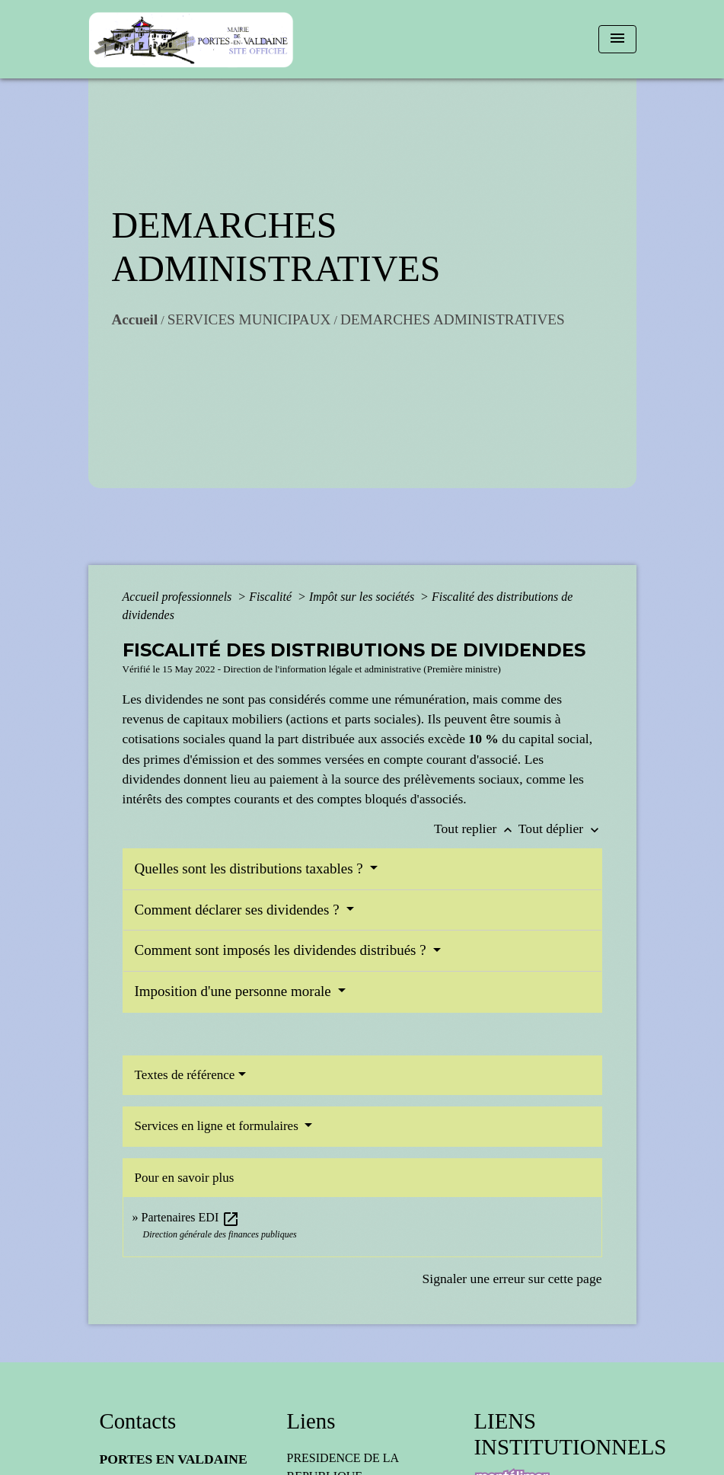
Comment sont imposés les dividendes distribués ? (282, 950)
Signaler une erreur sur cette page (512, 1278)
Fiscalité (272, 596)
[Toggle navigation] (617, 39)
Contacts (138, 1421)
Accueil (135, 319)
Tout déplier (560, 828)
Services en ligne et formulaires (218, 1126)
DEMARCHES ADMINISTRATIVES (452, 319)
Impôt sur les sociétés (363, 596)
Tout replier (476, 828)
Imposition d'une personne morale (235, 991)
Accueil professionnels (179, 596)
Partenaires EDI (191, 1217)
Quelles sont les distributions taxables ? (251, 868)
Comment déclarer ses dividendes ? (239, 910)
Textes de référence (185, 1075)
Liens (311, 1421)
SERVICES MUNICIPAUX (249, 319)
